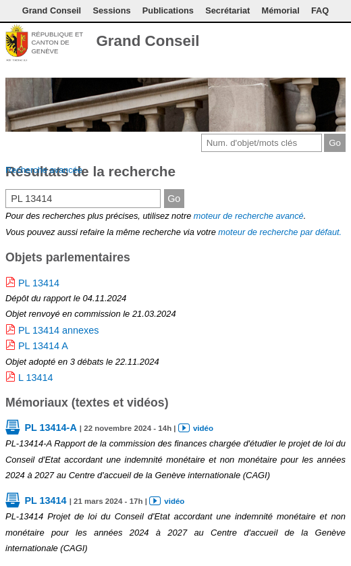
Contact (274, 42)
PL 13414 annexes (58, 330)
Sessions (111, 10)
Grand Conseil (51, 10)
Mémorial (281, 10)
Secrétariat (227, 10)
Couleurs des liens (315, 42)
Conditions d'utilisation (296, 42)
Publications (168, 10)
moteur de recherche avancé (249, 216)
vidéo (203, 428)
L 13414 (35, 377)
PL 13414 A (43, 345)
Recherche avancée (43, 170)
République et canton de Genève (57, 42)
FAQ (320, 10)
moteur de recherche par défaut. (280, 232)
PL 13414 (38, 283)
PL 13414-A (50, 427)
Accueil (337, 42)
